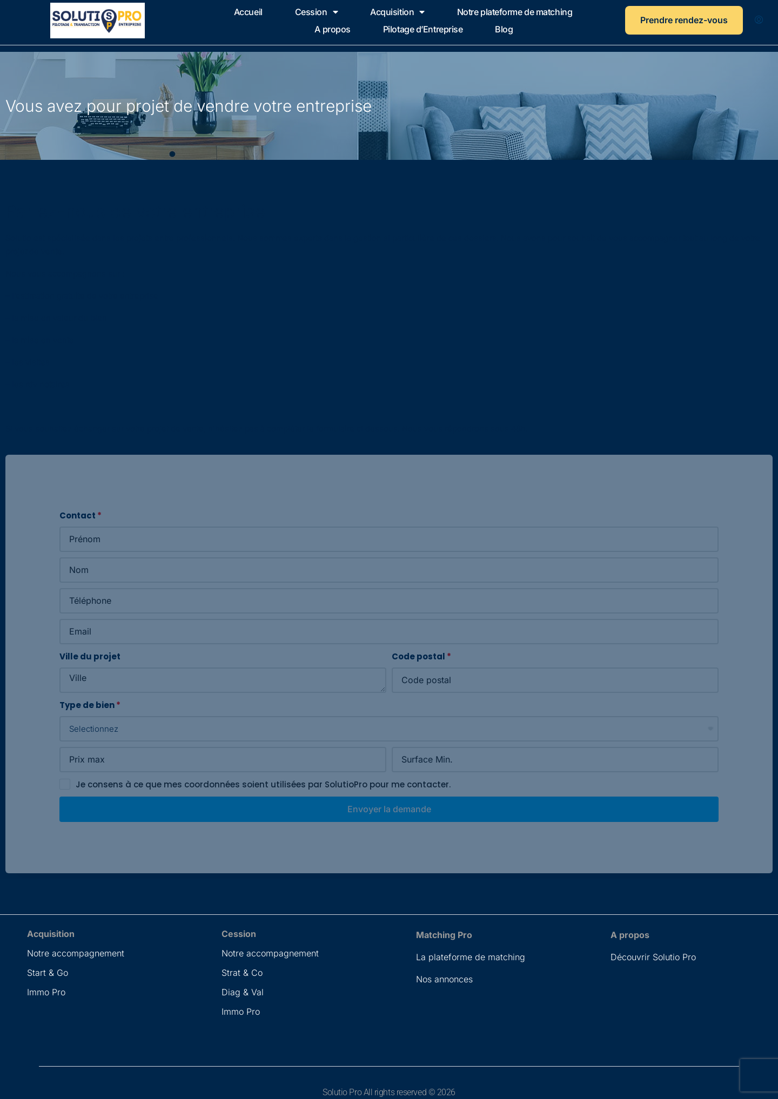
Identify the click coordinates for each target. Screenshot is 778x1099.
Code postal (418, 656)
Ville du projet (89, 656)
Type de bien (87, 705)
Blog (504, 29)
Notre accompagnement (75, 953)
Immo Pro (46, 992)
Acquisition (397, 12)
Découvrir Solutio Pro (653, 957)
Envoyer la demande (389, 809)
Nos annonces (444, 979)
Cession (316, 12)
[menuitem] (759, 20)
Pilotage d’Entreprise (423, 29)
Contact (77, 515)
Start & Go (47, 972)
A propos (332, 29)
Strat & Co (242, 972)
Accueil (248, 11)
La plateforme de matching (470, 957)
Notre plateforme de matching (514, 11)
